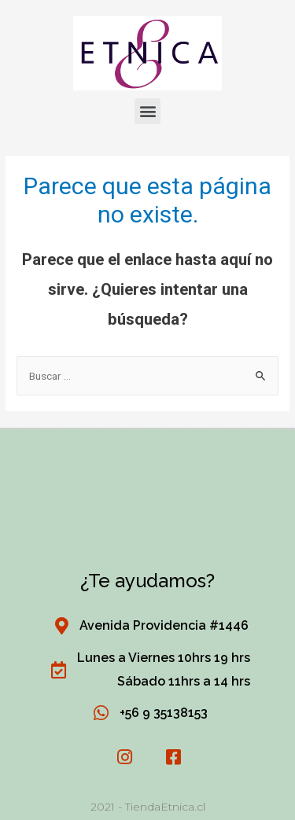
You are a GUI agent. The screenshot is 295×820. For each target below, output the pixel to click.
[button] (147, 111)
